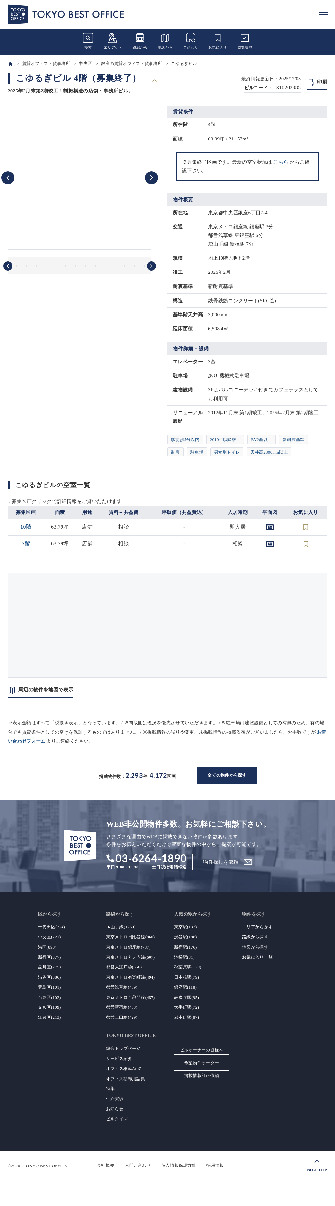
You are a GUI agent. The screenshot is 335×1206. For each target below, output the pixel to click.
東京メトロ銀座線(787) (128, 947)
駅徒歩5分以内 (185, 439)
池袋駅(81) (184, 957)
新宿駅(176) (185, 947)
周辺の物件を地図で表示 (45, 689)
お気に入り (217, 41)
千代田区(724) (51, 926)
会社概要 (105, 1165)
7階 (26, 543)
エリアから (113, 41)
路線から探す (255, 936)
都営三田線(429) (121, 1017)
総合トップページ (123, 1048)
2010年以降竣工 (225, 439)
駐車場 (196, 452)
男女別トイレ (227, 452)
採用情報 (215, 1165)
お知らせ (114, 1108)
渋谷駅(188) (185, 936)
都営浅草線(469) (121, 987)
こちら (280, 162)
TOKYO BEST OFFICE (45, 1165)
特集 (110, 1088)
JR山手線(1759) (121, 926)
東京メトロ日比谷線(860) (130, 936)
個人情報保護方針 (178, 1165)
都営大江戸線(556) (124, 967)
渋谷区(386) (49, 977)
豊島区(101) (49, 987)
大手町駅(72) (186, 1007)
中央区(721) (49, 936)
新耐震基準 (294, 439)
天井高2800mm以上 (269, 452)
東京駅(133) (185, 926)
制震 (175, 452)
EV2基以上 (261, 439)
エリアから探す (257, 926)
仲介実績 (114, 1098)
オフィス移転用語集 (125, 1078)
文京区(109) (49, 1007)
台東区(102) (49, 997)
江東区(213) (49, 1017)
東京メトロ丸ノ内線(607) (130, 957)
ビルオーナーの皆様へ (201, 1050)
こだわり (190, 41)
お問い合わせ (138, 1165)
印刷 (322, 82)
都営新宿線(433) (121, 1007)
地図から (165, 41)
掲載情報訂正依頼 (201, 1075)
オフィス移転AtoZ (123, 1068)
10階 (25, 527)
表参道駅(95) (186, 997)
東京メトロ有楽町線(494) (130, 977)
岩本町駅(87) (186, 1017)
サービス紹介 (119, 1058)
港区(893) (47, 947)
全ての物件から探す (227, 775)
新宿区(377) (49, 957)
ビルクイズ (117, 1118)
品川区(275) (49, 967)
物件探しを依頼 (220, 862)
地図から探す (255, 947)
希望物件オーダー (201, 1062)
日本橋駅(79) (186, 977)
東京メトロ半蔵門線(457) (130, 997)
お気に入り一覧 (257, 957)
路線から (140, 41)
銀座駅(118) (185, 987)
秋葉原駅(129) (187, 967)
